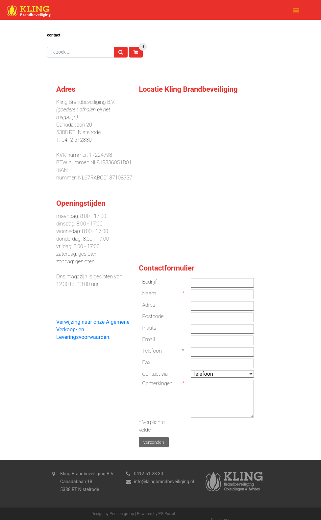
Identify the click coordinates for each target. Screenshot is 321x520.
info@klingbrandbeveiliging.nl (164, 481)
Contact (54, 35)
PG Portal (166, 513)
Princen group (122, 513)
